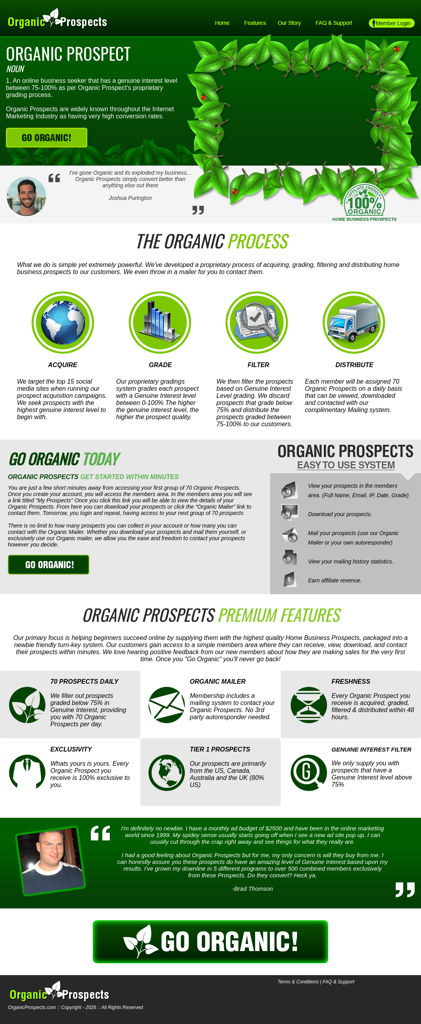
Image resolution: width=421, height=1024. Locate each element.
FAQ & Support (338, 982)
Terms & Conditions (298, 982)
